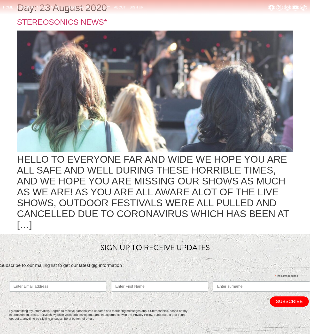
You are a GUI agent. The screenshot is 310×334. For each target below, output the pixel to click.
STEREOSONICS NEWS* (62, 22)
